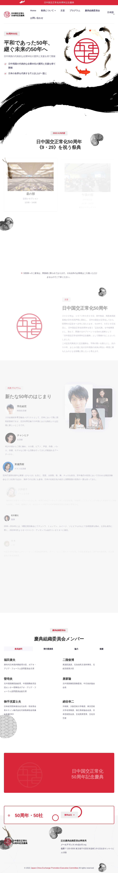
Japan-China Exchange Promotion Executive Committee (54, 868)
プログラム (74, 10)
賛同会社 (69, 815)
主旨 (62, 10)
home (33, 10)
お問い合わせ (36, 18)
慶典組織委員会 (92, 10)
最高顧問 (18, 649)
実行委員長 (48, 649)
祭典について (47, 10)
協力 (76, 649)
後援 (101, 649)
